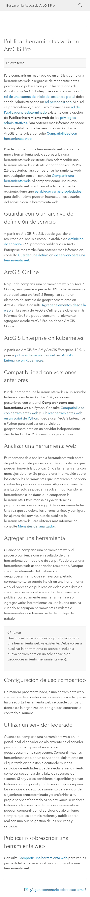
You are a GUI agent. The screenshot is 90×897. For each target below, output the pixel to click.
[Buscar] (80, 5)
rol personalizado (58, 102)
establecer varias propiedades (58, 191)
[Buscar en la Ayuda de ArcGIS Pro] (41, 5)
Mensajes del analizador (36, 526)
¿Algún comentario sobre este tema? (58, 889)
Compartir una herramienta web (43, 857)
